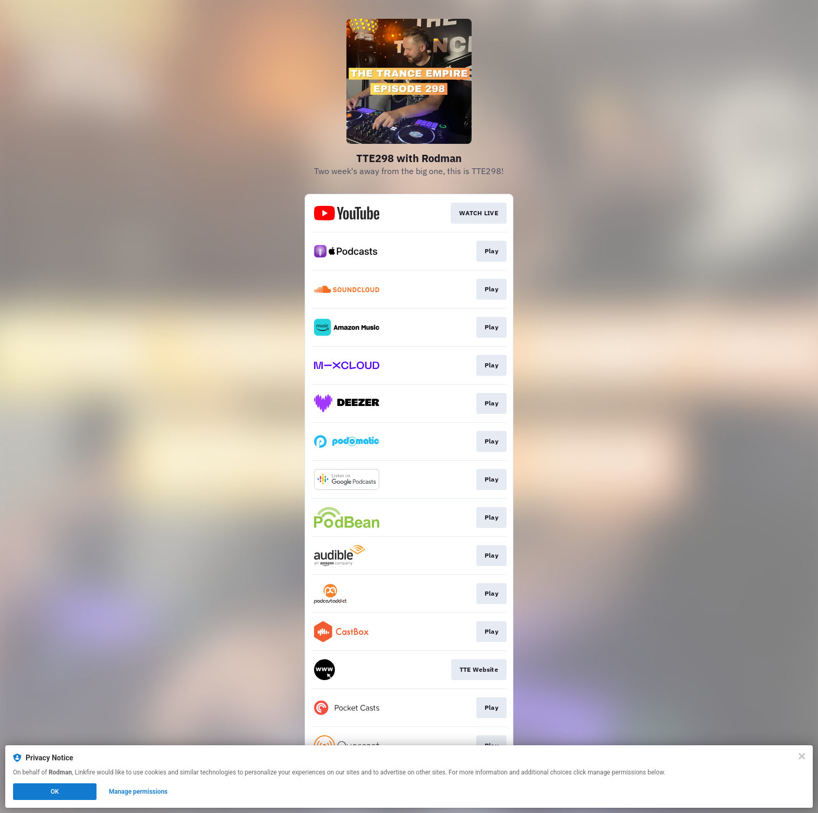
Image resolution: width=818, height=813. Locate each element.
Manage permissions (138, 791)
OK (55, 791)
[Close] (801, 756)
